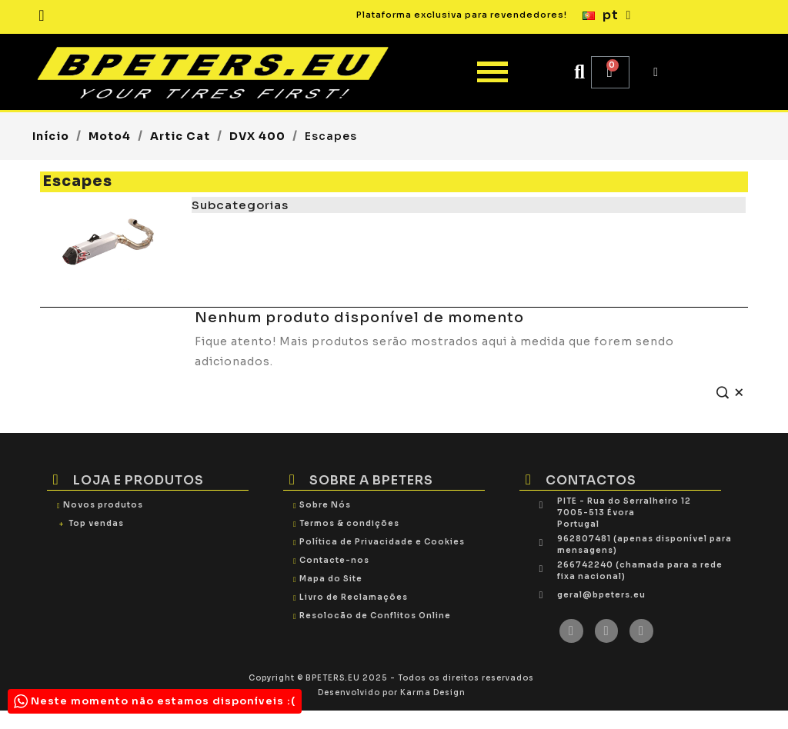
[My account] (656, 72)
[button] (580, 72)
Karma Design (433, 692)
